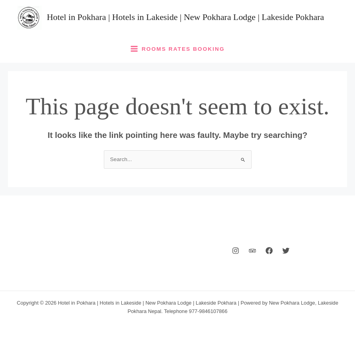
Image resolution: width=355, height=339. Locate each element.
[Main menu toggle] (177, 49)
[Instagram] (235, 250)
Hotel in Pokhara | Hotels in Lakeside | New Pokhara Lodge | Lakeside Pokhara (185, 17)
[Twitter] (286, 250)
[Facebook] (269, 250)
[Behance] (252, 250)
